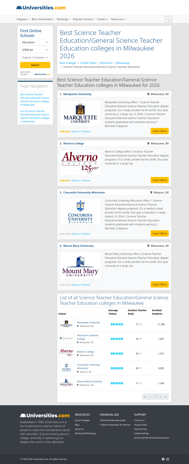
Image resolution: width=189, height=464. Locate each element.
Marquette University (77, 94)
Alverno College (73, 143)
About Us (79, 429)
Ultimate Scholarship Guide (113, 420)
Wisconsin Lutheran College (87, 337)
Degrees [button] (22, 19)
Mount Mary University (78, 246)
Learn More (160, 131)
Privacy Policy (140, 424)
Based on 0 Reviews (81, 233)
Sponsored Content (25, 73)
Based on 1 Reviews (81, 180)
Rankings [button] (62, 19)
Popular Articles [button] (82, 19)
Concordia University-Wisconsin (84, 192)
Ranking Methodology (85, 433)
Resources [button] (117, 19)
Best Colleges (68, 63)
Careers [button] (102, 19)
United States (88, 63)
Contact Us (139, 420)
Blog (77, 424)
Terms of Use (140, 429)
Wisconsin (106, 63)
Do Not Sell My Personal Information (151, 437)
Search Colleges (82, 420)
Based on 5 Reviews (81, 131)
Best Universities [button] (42, 19)
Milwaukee (123, 63)
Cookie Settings (141, 433)
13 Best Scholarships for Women (115, 424)
